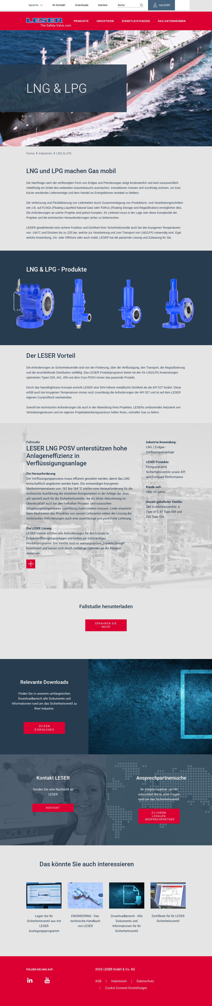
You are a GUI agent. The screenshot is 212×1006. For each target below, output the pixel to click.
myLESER (172, 6)
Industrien (105, 21)
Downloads (89, 5)
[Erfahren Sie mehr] (30, 563)
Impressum (119, 981)
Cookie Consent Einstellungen (126, 988)
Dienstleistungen (136, 21)
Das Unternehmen (172, 21)
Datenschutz (145, 981)
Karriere (110, 5)
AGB (98, 981)
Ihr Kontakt (66, 5)
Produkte (81, 21)
